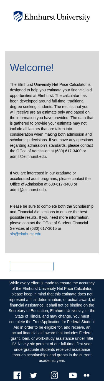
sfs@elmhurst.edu (25, 234)
